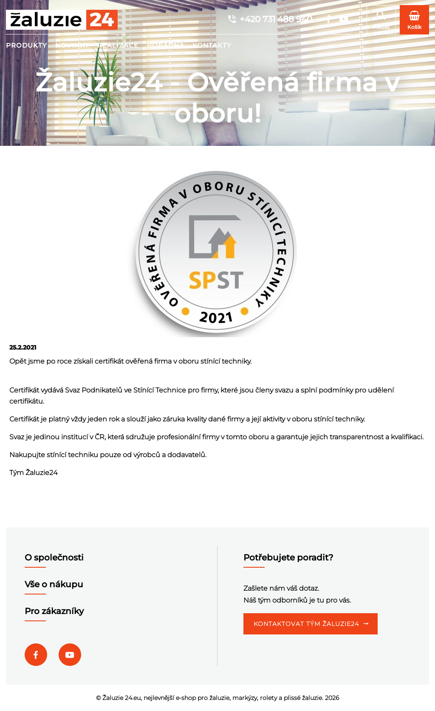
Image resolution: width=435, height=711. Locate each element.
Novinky (72, 45)
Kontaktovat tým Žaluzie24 (306, 624)
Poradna (165, 45)
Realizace (117, 45)
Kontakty (212, 45)
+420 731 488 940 (269, 19)
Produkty (26, 45)
